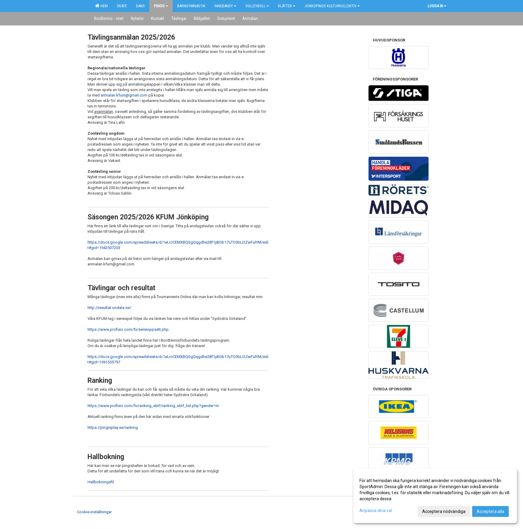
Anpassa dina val (375, 510)
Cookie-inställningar (94, 512)
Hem (101, 5)
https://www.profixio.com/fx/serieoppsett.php (128, 329)
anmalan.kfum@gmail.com (124, 95)
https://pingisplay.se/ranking (113, 427)
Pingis (161, 6)
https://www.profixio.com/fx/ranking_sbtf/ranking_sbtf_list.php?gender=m (153, 405)
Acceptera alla (490, 511)
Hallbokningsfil (101, 482)
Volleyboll (257, 6)
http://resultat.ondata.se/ (109, 307)
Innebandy (225, 6)
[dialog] (435, 495)
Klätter (286, 6)
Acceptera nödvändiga (443, 511)
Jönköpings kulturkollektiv (332, 6)
